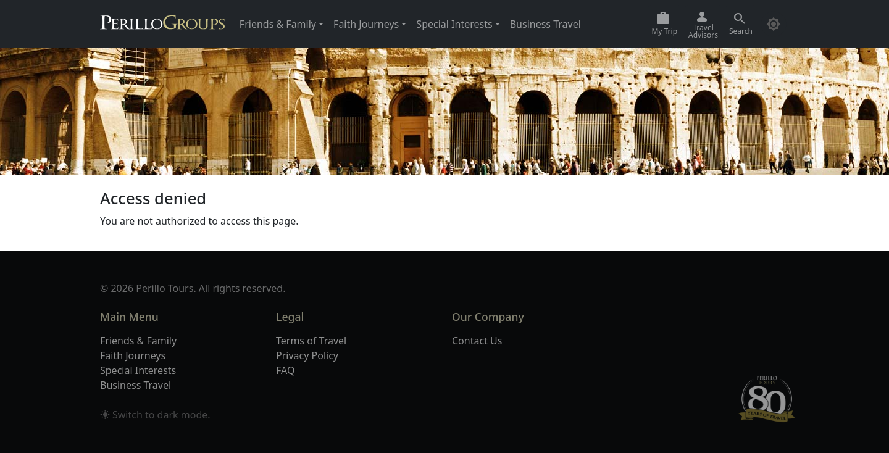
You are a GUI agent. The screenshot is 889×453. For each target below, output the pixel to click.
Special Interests (138, 370)
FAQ (285, 370)
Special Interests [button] (454, 24)
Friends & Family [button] (278, 24)
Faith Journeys (132, 355)
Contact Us (477, 340)
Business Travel (545, 24)
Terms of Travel (311, 340)
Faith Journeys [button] (366, 24)
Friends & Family (138, 340)
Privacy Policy (307, 355)
